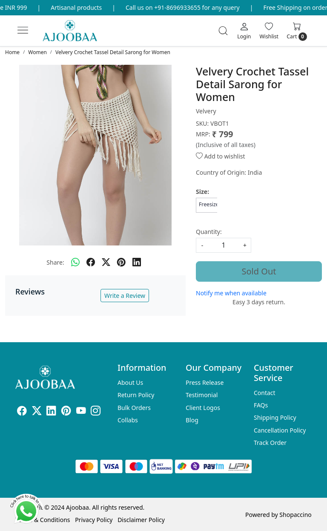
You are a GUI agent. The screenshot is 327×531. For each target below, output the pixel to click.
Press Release (205, 382)
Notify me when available (231, 293)
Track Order (270, 443)
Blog (192, 420)
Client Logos (203, 408)
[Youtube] (81, 412)
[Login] (244, 30)
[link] (223, 30)
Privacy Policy (93, 520)
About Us (130, 382)
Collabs (128, 420)
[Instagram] (95, 412)
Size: (202, 192)
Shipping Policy (275, 417)
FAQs (261, 405)
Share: (55, 262)
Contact (264, 393)
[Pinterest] (66, 412)
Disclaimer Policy (141, 520)
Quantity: (209, 232)
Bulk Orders (134, 408)
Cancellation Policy (280, 430)
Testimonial (202, 395)
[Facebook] (22, 412)
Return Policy (136, 395)
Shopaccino (295, 515)
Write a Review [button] (124, 295)
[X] (36, 412)
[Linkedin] (51, 412)
